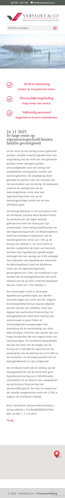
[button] (58, 454)
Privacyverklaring (46, 493)
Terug (10, 420)
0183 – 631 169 (20, 2)
